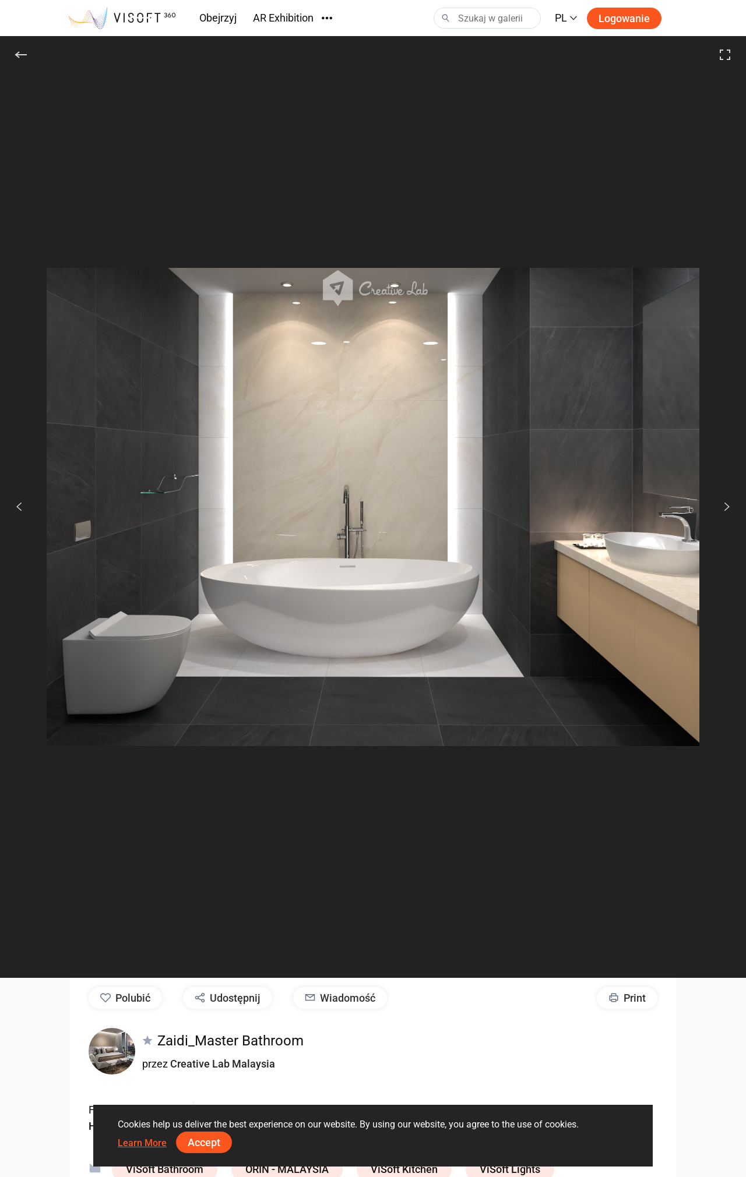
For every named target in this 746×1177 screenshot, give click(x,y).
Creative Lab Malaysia (222, 1064)
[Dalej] (720, 506)
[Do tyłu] (21, 55)
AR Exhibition (283, 18)
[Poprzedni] (19, 506)
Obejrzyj (218, 18)
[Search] (487, 18)
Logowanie (624, 18)
